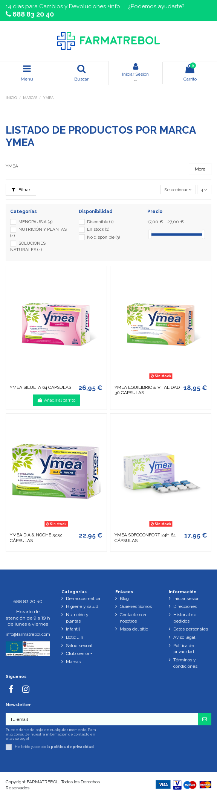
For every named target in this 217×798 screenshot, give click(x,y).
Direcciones (185, 606)
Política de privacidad (183, 649)
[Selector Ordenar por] (178, 189)
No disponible (103, 237)
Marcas (73, 661)
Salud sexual (79, 645)
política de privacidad (72, 747)
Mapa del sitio (134, 629)
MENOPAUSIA (35, 221)
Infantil (73, 629)
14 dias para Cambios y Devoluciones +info (64, 6)
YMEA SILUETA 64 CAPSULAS (40, 387)
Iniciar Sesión (135, 70)
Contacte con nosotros (133, 618)
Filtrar (21, 189)
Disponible (100, 221)
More (200, 169)
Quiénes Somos (136, 606)
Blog (124, 598)
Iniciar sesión (186, 598)
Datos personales (190, 629)
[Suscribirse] (204, 719)
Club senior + (79, 653)
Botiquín (74, 637)
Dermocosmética (83, 598)
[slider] (149, 234)
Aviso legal (184, 637)
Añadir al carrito (56, 400)
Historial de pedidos (184, 618)
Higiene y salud (82, 606)
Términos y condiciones (185, 663)
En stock (98, 229)
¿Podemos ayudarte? (156, 6)
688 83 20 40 (32, 14)
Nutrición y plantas (77, 618)
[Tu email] (102, 719)
